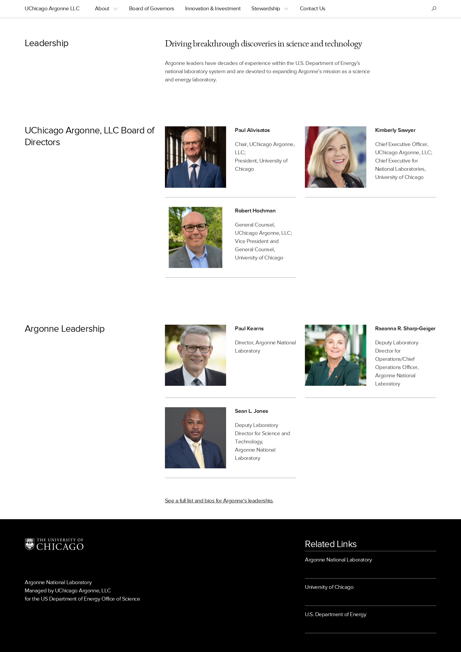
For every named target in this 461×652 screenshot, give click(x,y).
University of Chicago (329, 587)
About (102, 8)
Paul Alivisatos (252, 130)
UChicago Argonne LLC (52, 8)
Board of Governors (151, 8)
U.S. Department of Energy (335, 614)
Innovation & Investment (213, 8)
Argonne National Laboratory (338, 560)
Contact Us (312, 8)
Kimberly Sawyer (395, 130)
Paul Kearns (249, 328)
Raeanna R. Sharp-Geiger (405, 328)
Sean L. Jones (251, 411)
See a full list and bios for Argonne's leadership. (219, 501)
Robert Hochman (255, 211)
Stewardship (265, 8)
